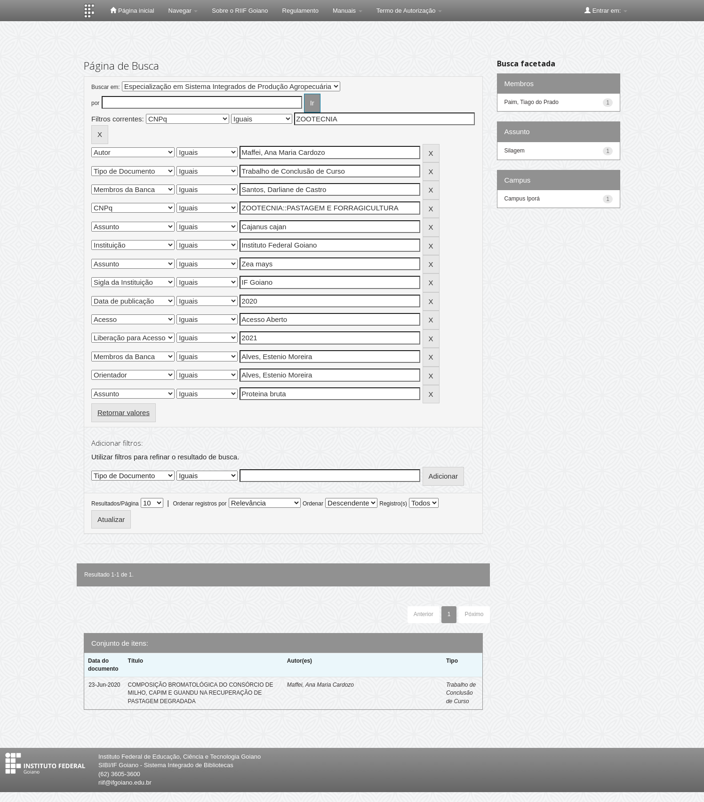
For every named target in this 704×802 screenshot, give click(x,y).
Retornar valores (123, 413)
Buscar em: (105, 87)
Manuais (347, 10)
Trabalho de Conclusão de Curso (461, 693)
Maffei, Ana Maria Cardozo (320, 685)
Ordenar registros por (199, 503)
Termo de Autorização (409, 10)
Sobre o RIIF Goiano (240, 10)
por (95, 103)
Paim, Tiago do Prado (531, 102)
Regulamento (300, 10)
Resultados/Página (115, 503)
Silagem (514, 150)
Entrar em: (605, 10)
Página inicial (132, 10)
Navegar (183, 10)
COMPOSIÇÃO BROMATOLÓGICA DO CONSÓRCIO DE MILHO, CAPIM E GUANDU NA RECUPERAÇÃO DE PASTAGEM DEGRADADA (200, 693)
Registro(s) (393, 503)
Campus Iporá (522, 198)
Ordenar (313, 503)
